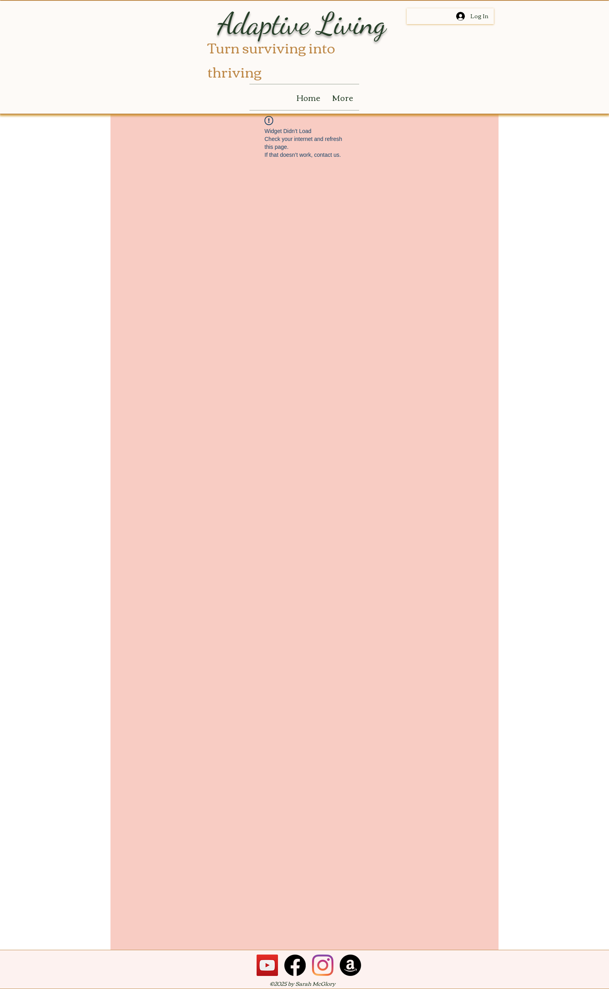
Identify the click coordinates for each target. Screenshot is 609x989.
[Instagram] (322, 965)
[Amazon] (350, 965)
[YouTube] (267, 965)
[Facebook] (295, 965)
